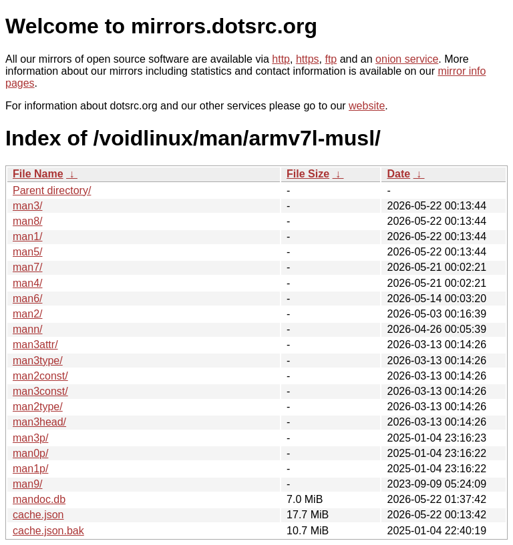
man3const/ (40, 391)
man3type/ (38, 360)
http (281, 59)
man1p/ (30, 468)
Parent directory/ (52, 190)
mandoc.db (39, 499)
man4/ (27, 283)
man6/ (27, 298)
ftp (331, 59)
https (307, 59)
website (367, 105)
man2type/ (38, 406)
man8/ (27, 221)
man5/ (27, 251)
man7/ (27, 267)
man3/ (27, 205)
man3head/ (39, 422)
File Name (38, 173)
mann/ (27, 329)
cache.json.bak (48, 530)
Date (398, 173)
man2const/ (40, 376)
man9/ (27, 484)
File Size (308, 173)
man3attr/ (35, 344)
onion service (406, 59)
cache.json (38, 514)
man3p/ (30, 438)
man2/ (27, 314)
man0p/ (30, 453)
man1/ (27, 236)
